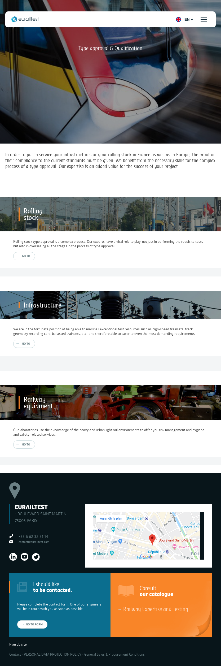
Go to (26, 256)
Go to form (34, 624)
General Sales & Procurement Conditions (114, 654)
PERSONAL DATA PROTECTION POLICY (52, 654)
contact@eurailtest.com (34, 542)
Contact (15, 654)
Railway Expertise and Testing (155, 609)
